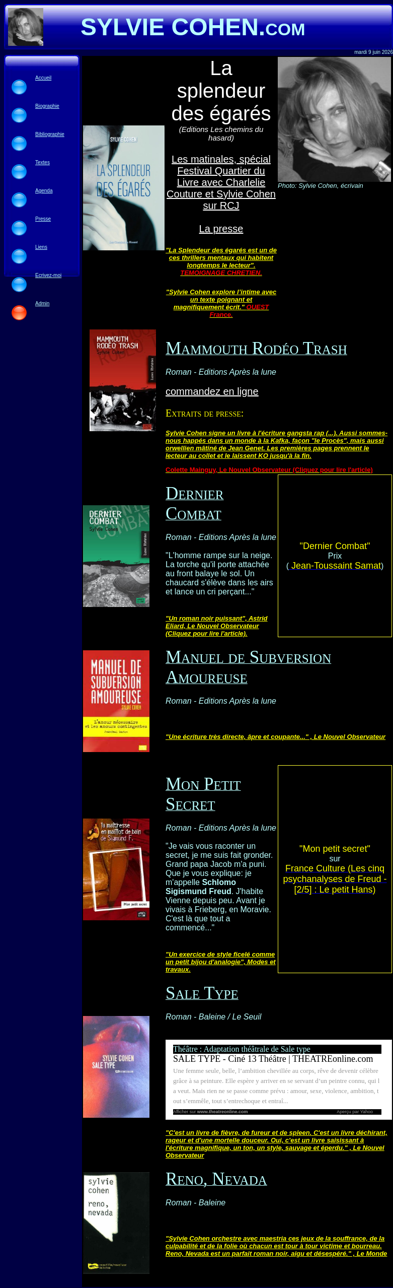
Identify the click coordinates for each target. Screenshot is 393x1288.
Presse (43, 219)
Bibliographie (49, 134)
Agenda (43, 190)
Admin (42, 303)
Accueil (43, 78)
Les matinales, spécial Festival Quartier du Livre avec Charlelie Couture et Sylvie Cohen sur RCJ (221, 182)
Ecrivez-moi (48, 275)
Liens (41, 247)
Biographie (47, 106)
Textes (42, 162)
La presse (221, 228)
